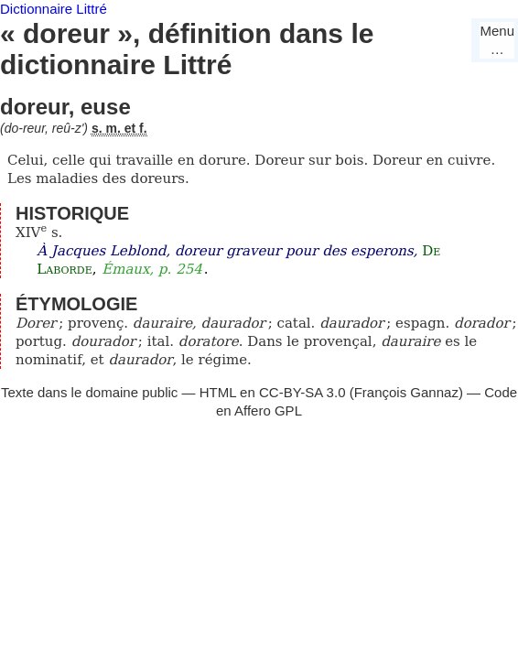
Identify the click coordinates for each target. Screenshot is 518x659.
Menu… (497, 40)
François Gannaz (406, 392)
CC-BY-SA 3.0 (302, 392)
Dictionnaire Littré (53, 8)
